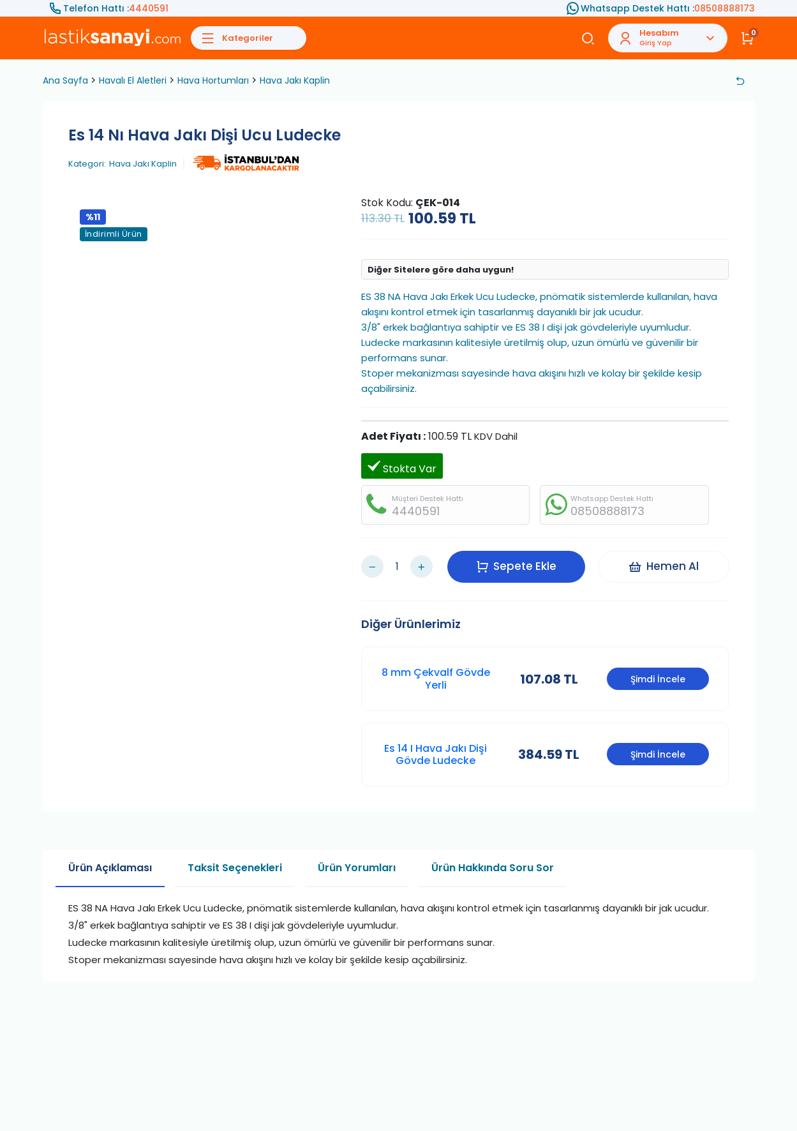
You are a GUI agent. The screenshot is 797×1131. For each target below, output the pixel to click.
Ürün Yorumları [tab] (357, 867)
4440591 (148, 8)
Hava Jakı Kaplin (295, 80)
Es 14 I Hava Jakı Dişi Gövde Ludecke (435, 754)
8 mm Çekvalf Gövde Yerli (436, 678)
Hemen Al (663, 566)
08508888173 (724, 8)
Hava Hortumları (213, 80)
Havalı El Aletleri (133, 80)
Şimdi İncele (657, 679)
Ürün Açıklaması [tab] (110, 867)
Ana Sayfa (65, 80)
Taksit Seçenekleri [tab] (235, 867)
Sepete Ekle (516, 566)
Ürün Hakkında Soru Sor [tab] (492, 867)
